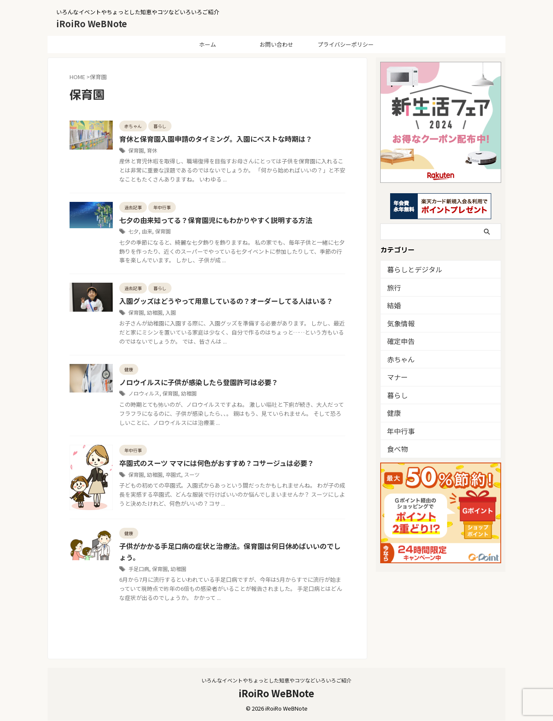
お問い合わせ (276, 44)
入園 (170, 312)
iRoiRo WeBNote (91, 23)
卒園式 (173, 475)
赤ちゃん (398, 358)
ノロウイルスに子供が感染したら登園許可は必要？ (198, 382)
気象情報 (398, 322)
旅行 (392, 287)
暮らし (395, 393)
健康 (392, 411)
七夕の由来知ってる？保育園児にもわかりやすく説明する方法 (215, 220)
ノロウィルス (143, 393)
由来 (147, 231)
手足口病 (138, 569)
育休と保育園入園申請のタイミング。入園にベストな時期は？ (215, 139)
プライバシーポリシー (346, 44)
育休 (152, 150)
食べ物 (395, 446)
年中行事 (398, 428)
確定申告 (398, 340)
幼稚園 (154, 312)
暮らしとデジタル (409, 269)
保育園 (136, 150)
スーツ (192, 475)
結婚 (392, 304)
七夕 (133, 231)
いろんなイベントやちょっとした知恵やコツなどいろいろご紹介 (276, 680)
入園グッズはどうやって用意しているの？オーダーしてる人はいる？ (226, 302)
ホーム (207, 44)
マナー (395, 375)
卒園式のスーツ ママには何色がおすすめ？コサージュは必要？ (216, 464)
